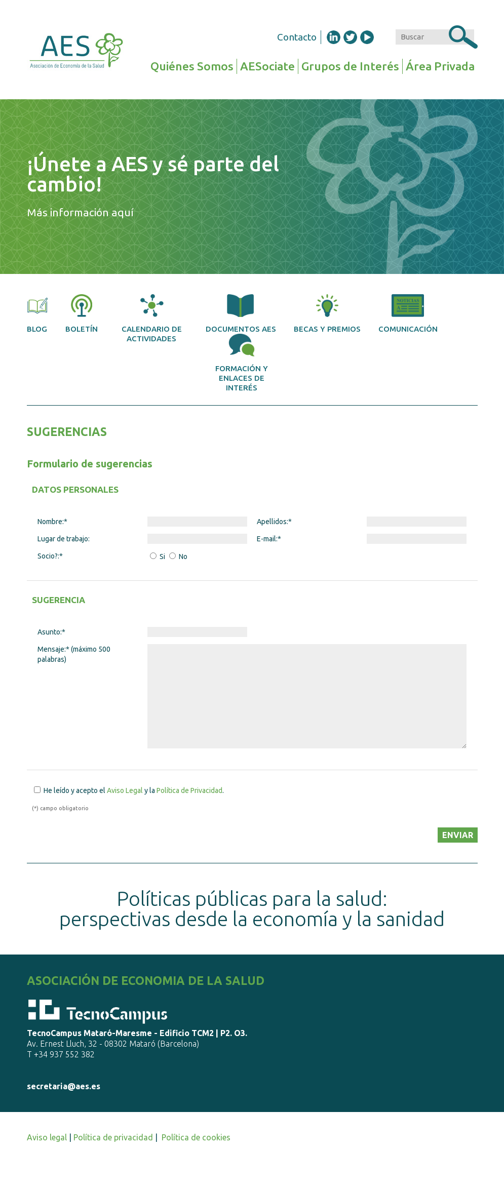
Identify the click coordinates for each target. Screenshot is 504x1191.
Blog (37, 313)
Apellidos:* (274, 522)
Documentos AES (241, 313)
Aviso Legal (125, 790)
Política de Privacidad (189, 790)
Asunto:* (51, 632)
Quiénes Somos (192, 66)
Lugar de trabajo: (63, 539)
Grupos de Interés (350, 66)
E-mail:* (269, 539)
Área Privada (440, 66)
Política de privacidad (113, 1137)
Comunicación (408, 313)
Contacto (297, 37)
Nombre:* (52, 522)
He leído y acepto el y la (133, 790)
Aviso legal (47, 1137)
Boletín (81, 313)
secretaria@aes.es (63, 1086)
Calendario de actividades (152, 318)
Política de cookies (196, 1137)
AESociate (267, 66)
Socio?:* (50, 556)
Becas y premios (327, 313)
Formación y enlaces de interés (241, 363)
